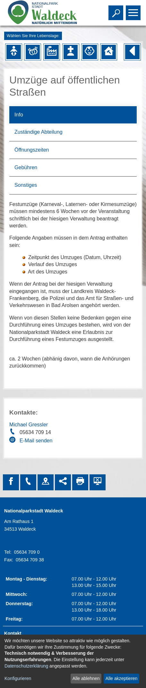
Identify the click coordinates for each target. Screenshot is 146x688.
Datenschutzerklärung (26, 665)
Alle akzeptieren (122, 678)
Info (18, 114)
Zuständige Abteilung (38, 132)
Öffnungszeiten (31, 150)
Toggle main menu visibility (134, 10)
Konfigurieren (17, 678)
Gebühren (25, 167)
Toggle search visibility (116, 10)
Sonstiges (25, 185)
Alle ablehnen (86, 678)
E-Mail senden (36, 440)
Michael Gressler (28, 424)
